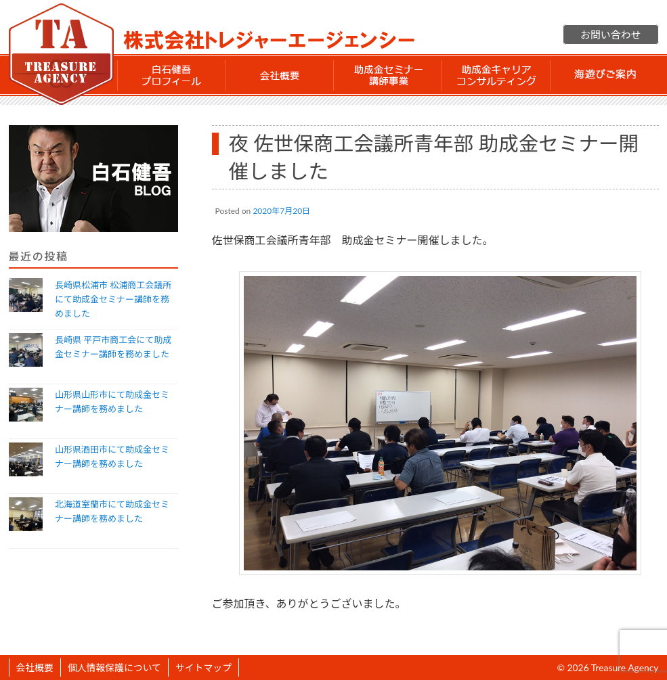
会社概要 (279, 75)
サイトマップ (203, 667)
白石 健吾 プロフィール (171, 75)
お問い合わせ (610, 34)
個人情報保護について (114, 667)
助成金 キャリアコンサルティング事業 (496, 75)
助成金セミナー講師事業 (388, 75)
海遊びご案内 (605, 75)
